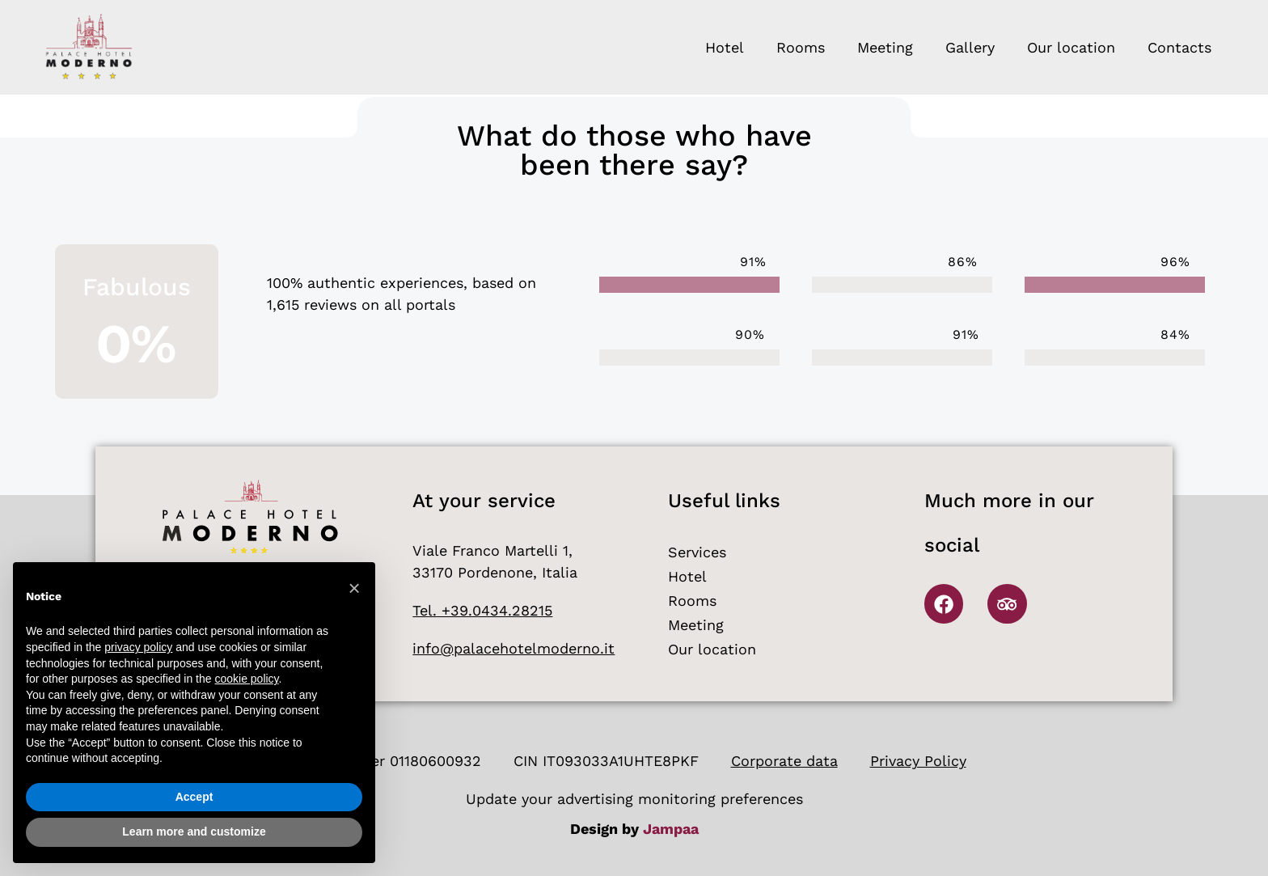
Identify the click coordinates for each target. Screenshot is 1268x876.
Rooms (800, 47)
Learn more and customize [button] (193, 831)
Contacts (1179, 47)
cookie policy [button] (246, 678)
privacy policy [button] (138, 647)
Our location (1071, 47)
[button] (354, 588)
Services (697, 552)
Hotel (724, 47)
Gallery (970, 47)
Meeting (885, 47)
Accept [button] (194, 796)
